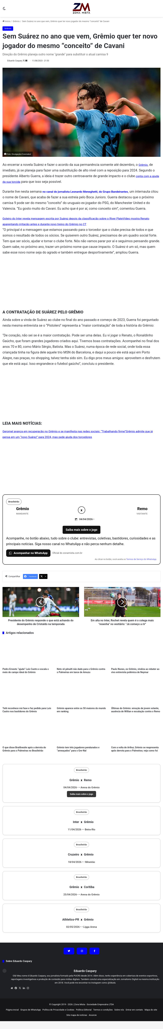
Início (6, 21)
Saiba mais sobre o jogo (81, 536)
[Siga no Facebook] (94, 959)
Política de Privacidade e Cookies (58, 1017)
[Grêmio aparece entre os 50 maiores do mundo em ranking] (81, 698)
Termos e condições (103, 1017)
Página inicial (12, 1017)
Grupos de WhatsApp (30, 1017)
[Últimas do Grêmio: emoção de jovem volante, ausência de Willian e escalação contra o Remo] (136, 698)
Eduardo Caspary (16, 61)
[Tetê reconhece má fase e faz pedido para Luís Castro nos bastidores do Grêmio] (27, 698)
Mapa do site (151, 1017)
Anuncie (93, 1023)
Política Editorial (84, 1017)
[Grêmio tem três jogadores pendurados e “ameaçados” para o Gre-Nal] (81, 737)
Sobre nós (119, 1017)
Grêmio (16, 21)
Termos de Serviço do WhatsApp (141, 566)
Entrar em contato (134, 1017)
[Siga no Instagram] (82, 959)
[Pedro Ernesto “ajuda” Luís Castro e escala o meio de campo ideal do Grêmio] (27, 659)
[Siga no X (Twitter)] (69, 959)
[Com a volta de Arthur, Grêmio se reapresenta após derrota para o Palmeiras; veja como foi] (136, 737)
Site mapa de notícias (76, 1023)
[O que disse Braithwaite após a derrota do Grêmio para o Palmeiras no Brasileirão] (27, 737)
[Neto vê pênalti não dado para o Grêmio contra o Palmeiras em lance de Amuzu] (81, 659)
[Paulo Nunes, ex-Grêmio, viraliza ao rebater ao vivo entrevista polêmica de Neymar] (136, 659)
